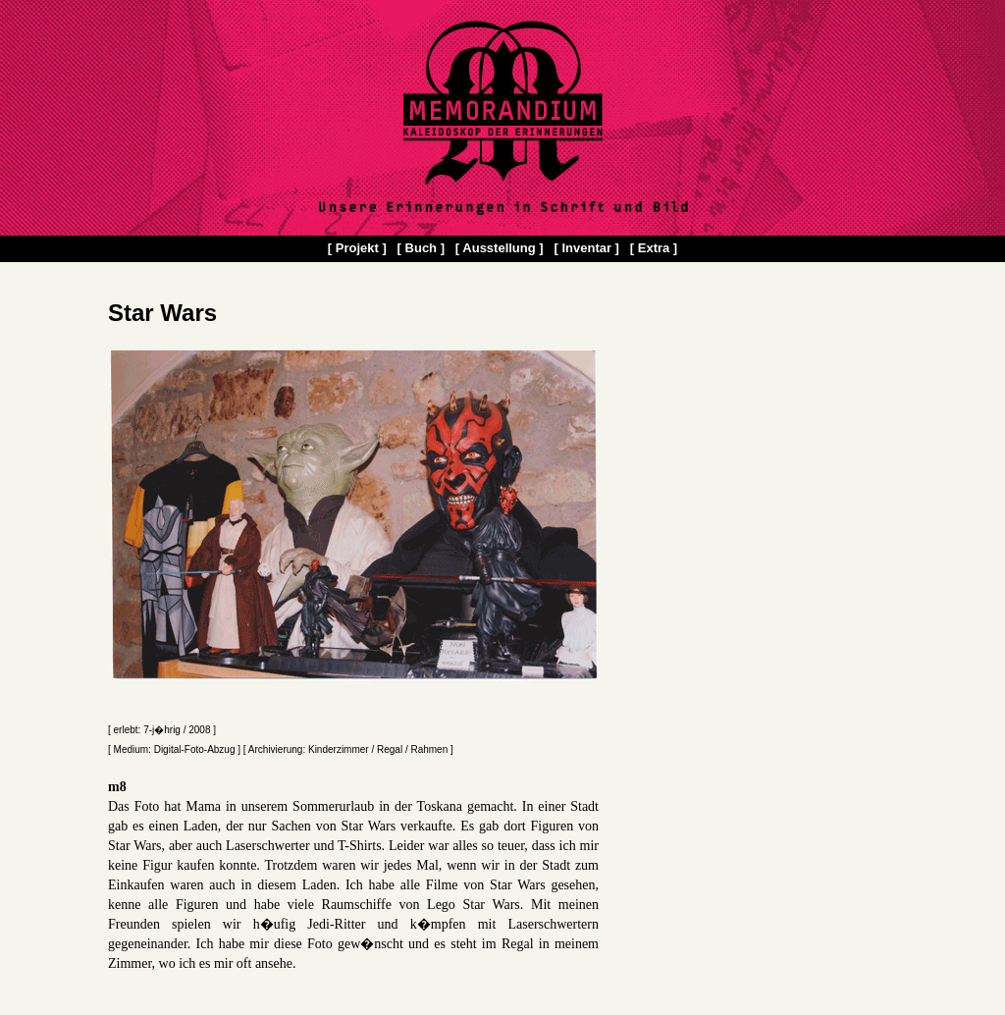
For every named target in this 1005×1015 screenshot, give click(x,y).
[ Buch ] (421, 247)
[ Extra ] (653, 247)
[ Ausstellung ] (499, 247)
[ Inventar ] (586, 247)
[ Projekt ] (357, 247)
